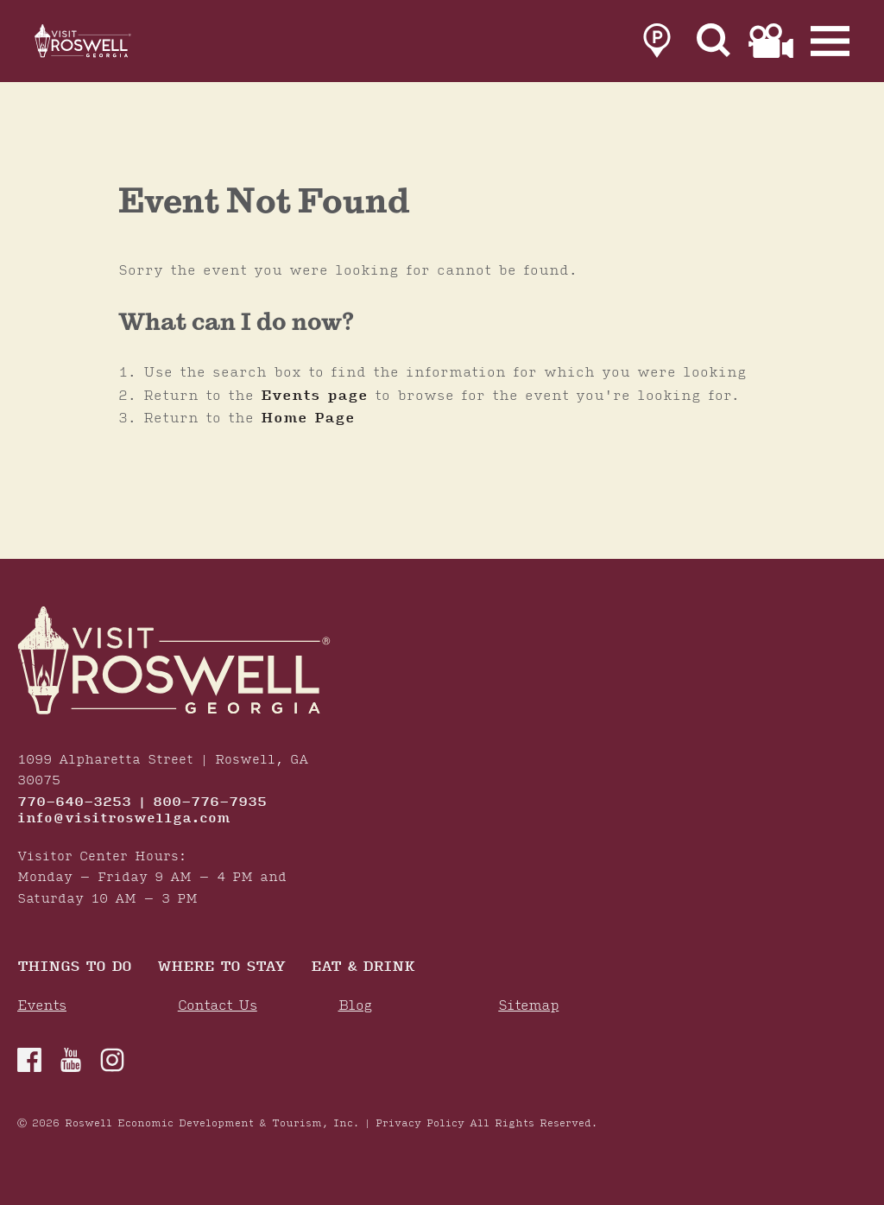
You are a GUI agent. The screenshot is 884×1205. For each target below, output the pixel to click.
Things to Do (74, 967)
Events (41, 1006)
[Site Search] (714, 45)
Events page (314, 395)
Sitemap (528, 1006)
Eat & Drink (362, 967)
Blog (355, 1006)
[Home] (104, 45)
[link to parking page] (657, 45)
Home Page (308, 418)
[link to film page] (770, 45)
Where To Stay (221, 967)
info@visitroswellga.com (123, 819)
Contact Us (217, 1006)
